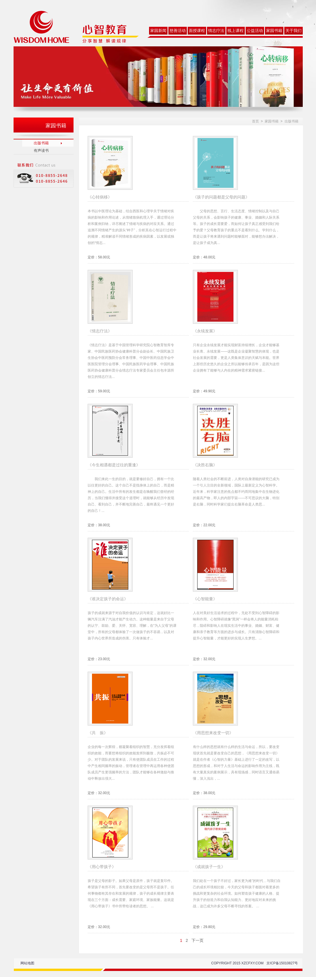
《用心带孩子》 (102, 866)
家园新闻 (158, 31)
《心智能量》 (205, 599)
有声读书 (41, 150)
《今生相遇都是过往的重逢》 (114, 465)
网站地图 (27, 963)
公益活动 (255, 31)
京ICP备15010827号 (282, 963)
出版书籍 (41, 143)
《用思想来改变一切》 (213, 732)
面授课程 (197, 31)
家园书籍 (274, 31)
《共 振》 (98, 732)
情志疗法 (216, 31)
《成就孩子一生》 (209, 866)
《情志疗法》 (100, 331)
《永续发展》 (205, 331)
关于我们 (293, 31)
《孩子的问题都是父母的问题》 (221, 197)
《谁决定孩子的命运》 (108, 599)
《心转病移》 (100, 197)
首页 (255, 121)
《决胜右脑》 (205, 465)
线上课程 (235, 31)
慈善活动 (178, 31)
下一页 (197, 940)
